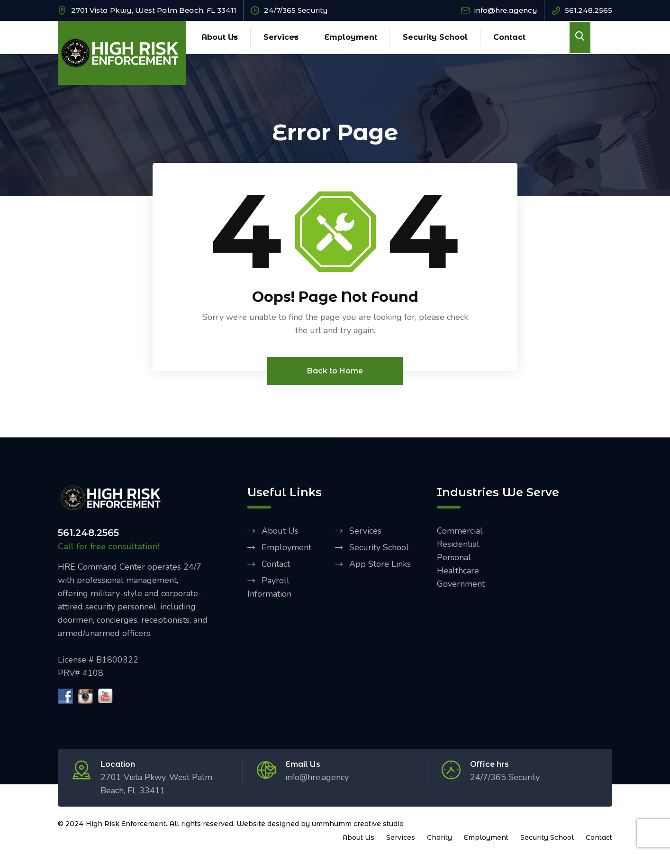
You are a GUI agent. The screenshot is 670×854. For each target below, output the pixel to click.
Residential (458, 544)
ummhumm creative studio (358, 824)
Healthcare (458, 571)
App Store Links (380, 564)
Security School (435, 37)
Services (281, 37)
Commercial (460, 531)
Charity (439, 838)
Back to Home (335, 371)
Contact (509, 37)
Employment (350, 37)
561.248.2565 (588, 10)
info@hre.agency (505, 10)
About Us (219, 37)
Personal (454, 557)
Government (461, 584)
